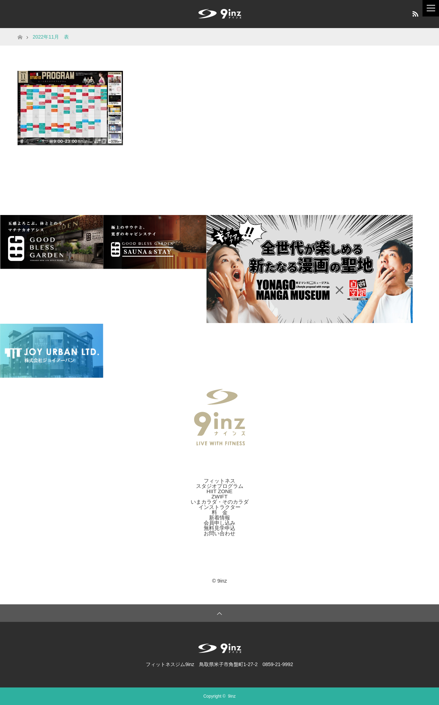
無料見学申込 (219, 528)
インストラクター (219, 507)
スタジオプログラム (219, 486)
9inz (232, 696)
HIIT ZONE (219, 491)
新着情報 (219, 518)
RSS (414, 12)
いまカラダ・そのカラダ (220, 502)
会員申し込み (219, 523)
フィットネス (219, 481)
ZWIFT (219, 496)
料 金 (220, 512)
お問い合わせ (219, 533)
